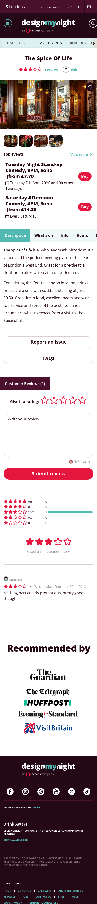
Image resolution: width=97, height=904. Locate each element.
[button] (38, 69)
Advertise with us (70, 890)
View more (81, 154)
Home (7, 890)
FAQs (48, 358)
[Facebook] (10, 791)
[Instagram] (25, 791)
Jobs (26, 896)
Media (76, 896)
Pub (74, 69)
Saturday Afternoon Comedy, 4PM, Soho (39, 203)
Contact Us (43, 896)
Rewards (10, 896)
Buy (85, 176)
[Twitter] (71, 791)
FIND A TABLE (17, 43)
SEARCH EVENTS (49, 43)
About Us (24, 890)
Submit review (49, 473)
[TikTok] (86, 791)
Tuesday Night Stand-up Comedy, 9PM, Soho (39, 170)
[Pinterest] (40, 791)
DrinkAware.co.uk (16, 840)
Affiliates (44, 890)
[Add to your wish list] (90, 86)
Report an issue (49, 342)
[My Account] (90, 6)
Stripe (36, 807)
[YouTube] (56, 791)
